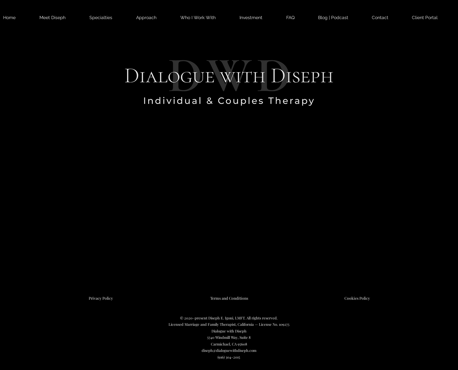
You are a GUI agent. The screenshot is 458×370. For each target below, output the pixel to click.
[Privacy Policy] (100, 298)
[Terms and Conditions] (229, 298)
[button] (109, 18)
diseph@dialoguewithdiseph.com (229, 350)
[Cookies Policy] (357, 298)
